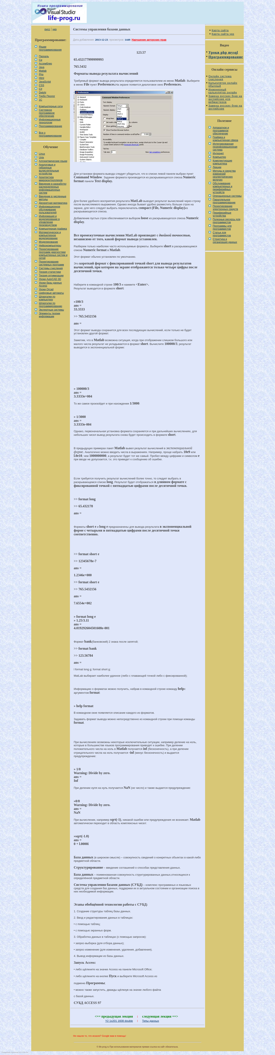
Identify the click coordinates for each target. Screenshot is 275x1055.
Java (41, 67)
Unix (41, 157)
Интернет (218, 153)
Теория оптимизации (51, 275)
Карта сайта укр (223, 34)
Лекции (217, 167)
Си (40, 60)
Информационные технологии (50, 121)
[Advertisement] (137, 366)
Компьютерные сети (51, 106)
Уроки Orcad (46, 289)
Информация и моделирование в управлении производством (49, 221)
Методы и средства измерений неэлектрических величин (224, 175)
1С (40, 99)
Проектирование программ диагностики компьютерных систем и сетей (53, 254)
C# (40, 88)
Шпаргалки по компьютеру (47, 298)
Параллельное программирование (224, 201)
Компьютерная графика (53, 228)
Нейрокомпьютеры (50, 245)
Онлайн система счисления (220, 78)
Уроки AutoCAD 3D (50, 279)
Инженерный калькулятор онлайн (222, 91)
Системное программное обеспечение (47, 113)
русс (47, 29)
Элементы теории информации (49, 315)
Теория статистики (50, 271)
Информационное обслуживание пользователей (49, 209)
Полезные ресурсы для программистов (226, 221)
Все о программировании (50, 134)
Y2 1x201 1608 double (119, 1020)
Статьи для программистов (222, 234)
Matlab (43, 70)
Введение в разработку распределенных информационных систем (53, 188)
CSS (41, 85)
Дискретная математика (53, 203)
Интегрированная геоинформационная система (225, 146)
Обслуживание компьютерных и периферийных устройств (222, 188)
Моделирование (48, 241)
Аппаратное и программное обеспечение (221, 130)
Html (41, 78)
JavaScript (45, 81)
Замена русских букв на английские (225, 107)
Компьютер (219, 157)
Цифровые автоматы (51, 293)
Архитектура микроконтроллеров (50, 179)
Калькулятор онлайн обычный (222, 84)
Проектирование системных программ (51, 263)
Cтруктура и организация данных (225, 241)
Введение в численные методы (52, 198)
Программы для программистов (222, 227)
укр (54, 29)
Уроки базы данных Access (50, 284)
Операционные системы (227, 195)
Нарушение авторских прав (149, 39)
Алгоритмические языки (53, 161)
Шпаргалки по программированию (50, 305)
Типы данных (150, 1020)
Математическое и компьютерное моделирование (50, 235)
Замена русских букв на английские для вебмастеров (225, 99)
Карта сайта (220, 30)
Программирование (50, 126)
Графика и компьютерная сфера (225, 139)
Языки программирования (50, 48)
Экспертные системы (51, 309)
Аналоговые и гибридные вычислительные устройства (49, 169)
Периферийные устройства (222, 214)
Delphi (42, 92)
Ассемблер (45, 63)
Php (41, 74)
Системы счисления (51, 268)
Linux (42, 153)
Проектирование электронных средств (225, 208)
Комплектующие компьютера (222, 162)
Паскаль (44, 56)
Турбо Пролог (47, 96)
